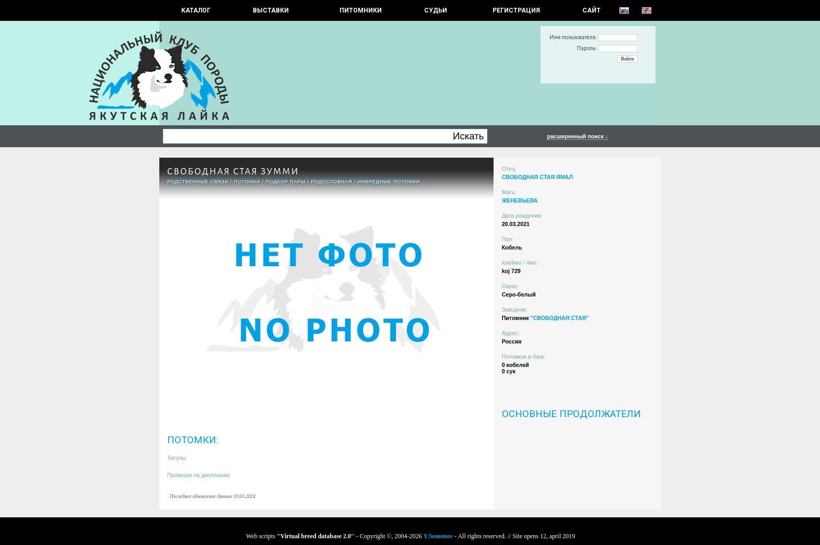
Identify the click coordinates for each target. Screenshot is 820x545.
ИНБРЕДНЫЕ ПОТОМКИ (388, 181)
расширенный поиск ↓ (577, 136)
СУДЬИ (435, 10)
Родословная (332, 181)
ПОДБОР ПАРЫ (285, 181)
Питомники (360, 10)
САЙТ (591, 10)
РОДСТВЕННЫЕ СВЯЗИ (198, 181)
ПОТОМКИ (246, 181)
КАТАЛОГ (195, 10)
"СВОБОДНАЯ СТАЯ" (559, 318)
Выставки (271, 10)
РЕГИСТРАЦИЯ (516, 10)
